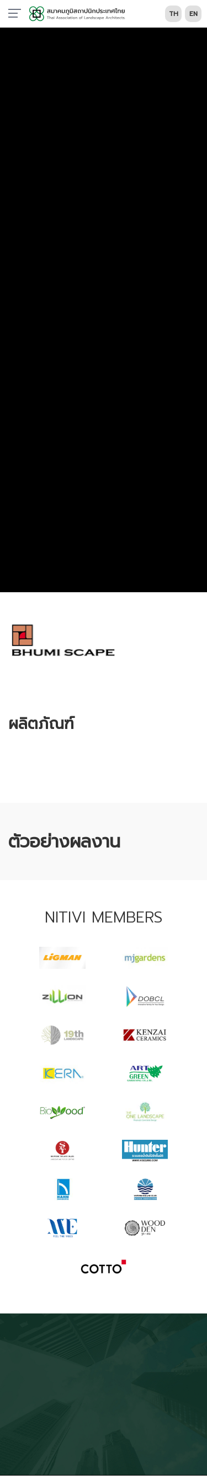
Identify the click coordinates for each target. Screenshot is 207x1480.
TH (173, 14)
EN (193, 14)
